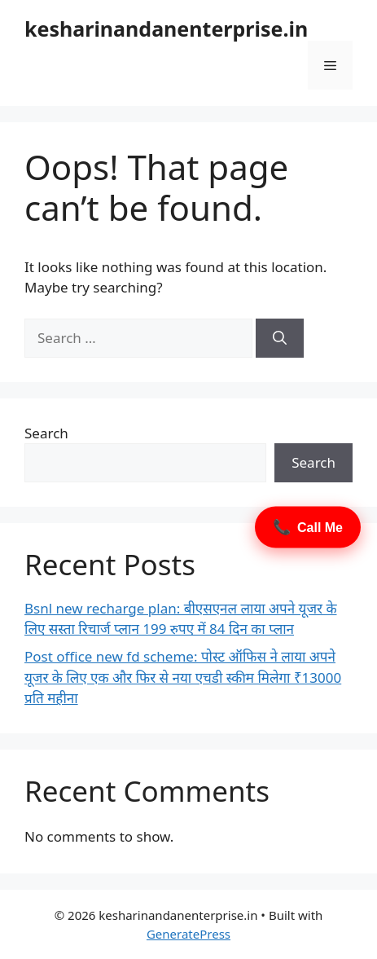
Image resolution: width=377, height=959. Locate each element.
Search (46, 433)
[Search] (280, 338)
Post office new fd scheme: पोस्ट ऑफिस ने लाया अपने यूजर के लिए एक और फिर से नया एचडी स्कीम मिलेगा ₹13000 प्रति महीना (182, 677)
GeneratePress (188, 934)
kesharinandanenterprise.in (166, 28)
